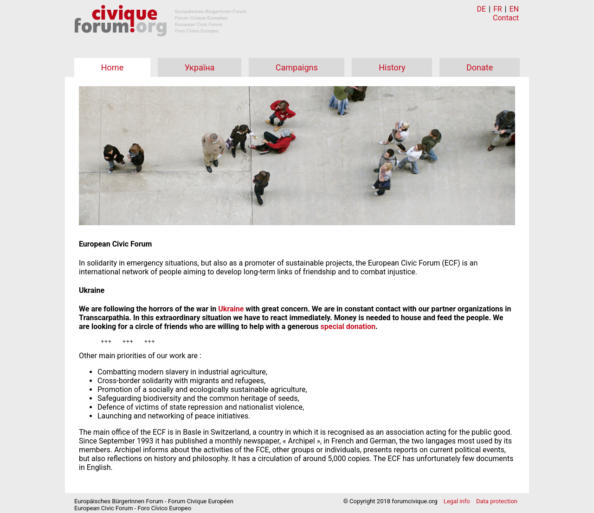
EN (514, 9)
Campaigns (297, 67)
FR (497, 9)
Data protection (496, 502)
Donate (479, 67)
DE (481, 9)
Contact (506, 17)
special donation (348, 326)
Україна (200, 67)
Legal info (457, 502)
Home (112, 67)
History (392, 67)
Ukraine (231, 308)
